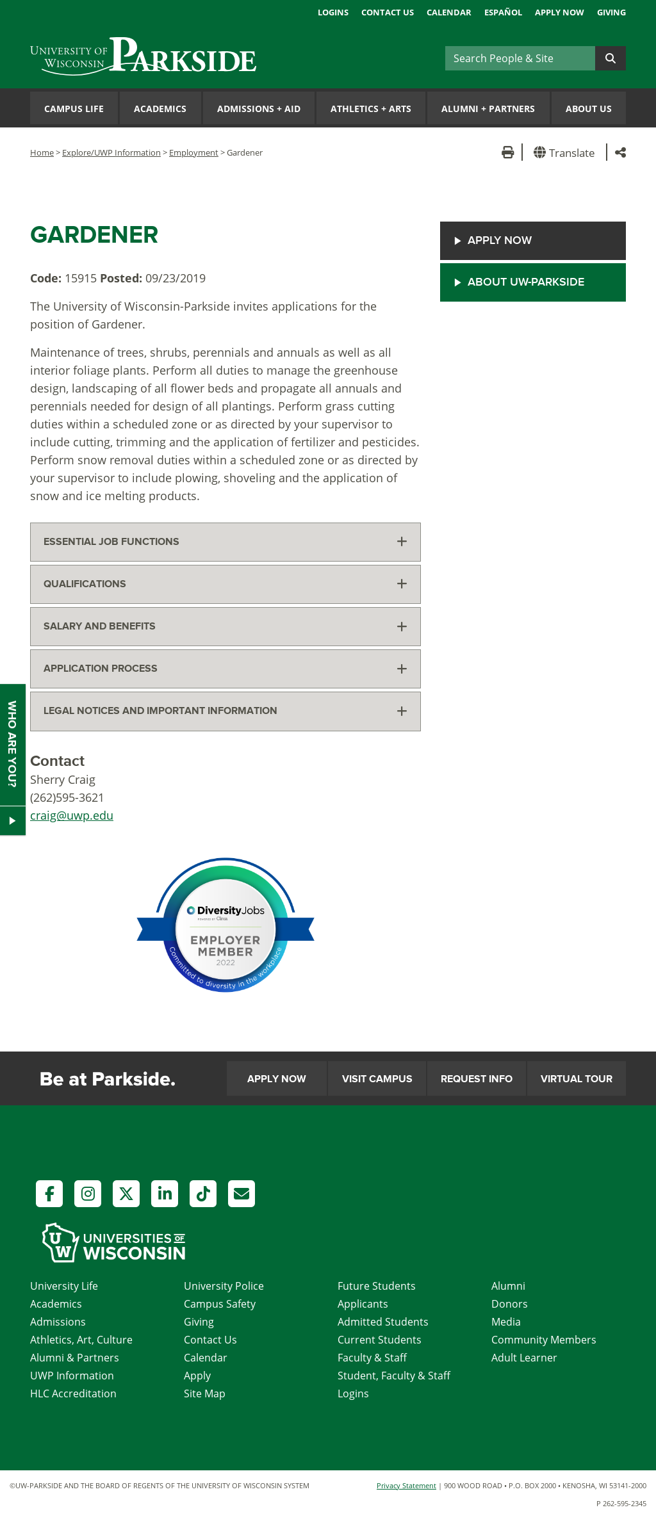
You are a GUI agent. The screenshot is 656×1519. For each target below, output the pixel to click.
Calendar (449, 12)
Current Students (380, 1340)
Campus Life (74, 108)
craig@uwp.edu (71, 815)
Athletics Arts (371, 108)
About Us (589, 108)
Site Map (205, 1393)
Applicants (363, 1304)
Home (42, 152)
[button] (566, 152)
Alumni (508, 1286)
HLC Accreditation (73, 1393)
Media (506, 1322)
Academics (160, 108)
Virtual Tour (576, 1079)
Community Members (543, 1340)
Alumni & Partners (74, 1358)
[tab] (225, 542)
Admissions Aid (258, 108)
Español (503, 12)
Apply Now (559, 12)
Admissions (58, 1322)
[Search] (520, 58)
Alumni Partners (488, 108)
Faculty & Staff (372, 1358)
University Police (224, 1286)
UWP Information (72, 1376)
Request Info (476, 1079)
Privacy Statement (406, 1485)
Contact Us (387, 12)
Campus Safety (220, 1304)
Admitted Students (383, 1322)
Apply (197, 1376)
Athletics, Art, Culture (81, 1340)
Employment (193, 152)
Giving (611, 12)
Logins (333, 12)
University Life (64, 1286)
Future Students (377, 1286)
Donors (509, 1304)
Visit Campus (377, 1079)
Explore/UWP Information (111, 152)
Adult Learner (524, 1358)
